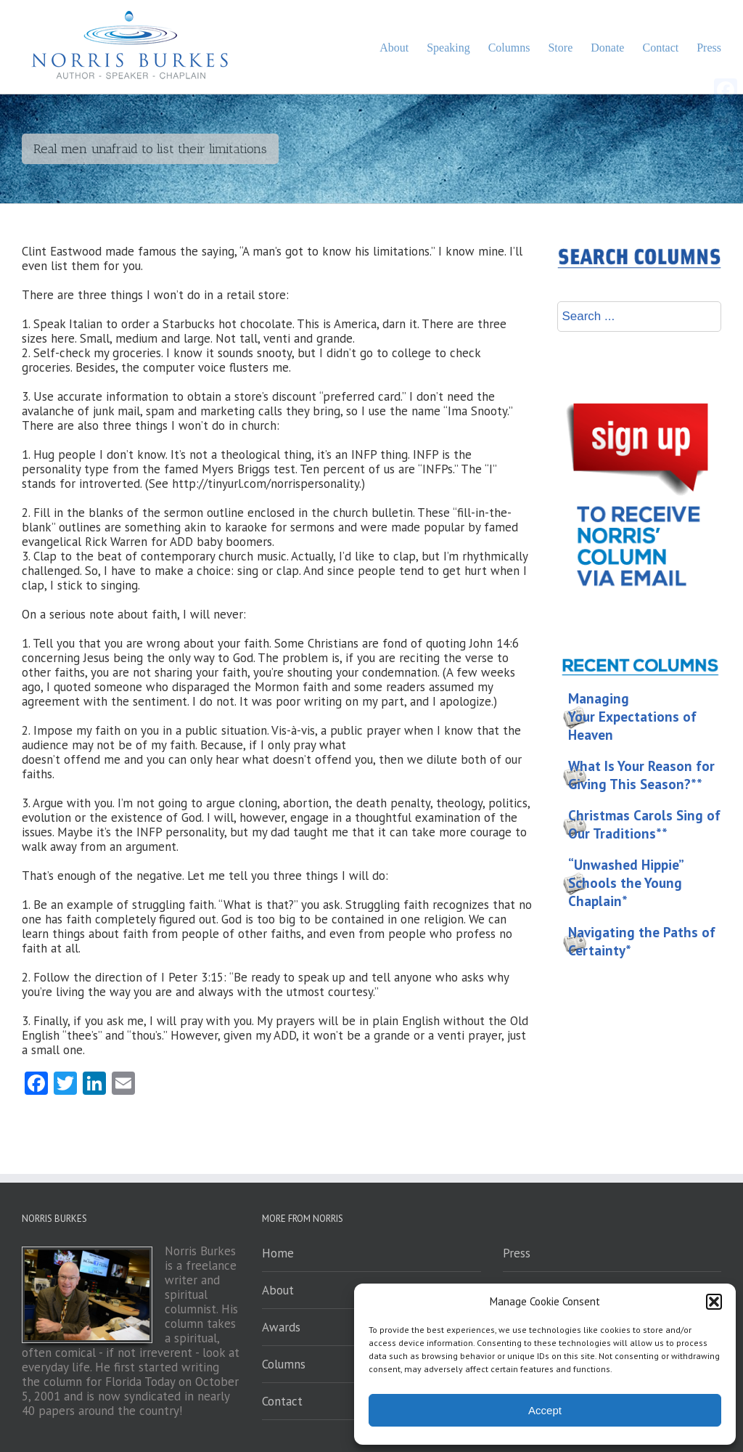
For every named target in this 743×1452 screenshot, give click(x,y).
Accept (545, 1410)
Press (516, 1253)
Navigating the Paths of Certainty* (641, 941)
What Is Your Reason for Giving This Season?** (641, 775)
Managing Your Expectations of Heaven (632, 716)
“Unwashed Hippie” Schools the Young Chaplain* (626, 883)
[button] (714, 1301)
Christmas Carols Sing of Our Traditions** (644, 824)
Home (278, 1253)
